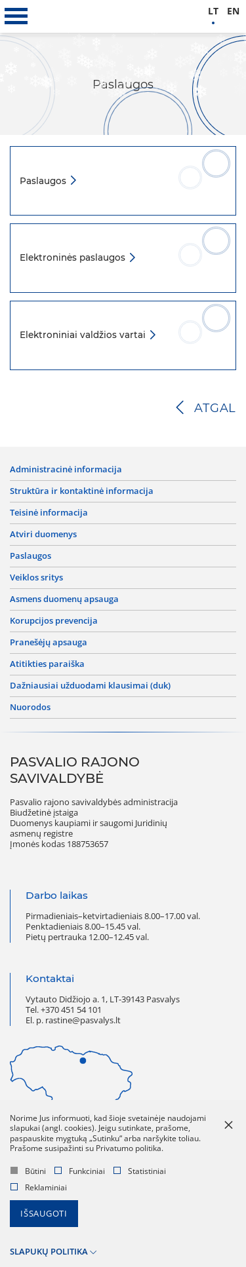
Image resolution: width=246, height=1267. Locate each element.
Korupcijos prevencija (54, 621)
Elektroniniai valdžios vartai (84, 335)
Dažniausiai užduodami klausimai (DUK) (90, 686)
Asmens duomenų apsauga (64, 599)
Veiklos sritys (36, 578)
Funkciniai (79, 1171)
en (233, 11)
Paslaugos (44, 181)
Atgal (215, 408)
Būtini (28, 1171)
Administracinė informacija (66, 469)
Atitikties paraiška (47, 664)
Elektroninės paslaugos (74, 257)
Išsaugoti (44, 1213)
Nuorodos (30, 707)
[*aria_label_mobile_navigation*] (16, 16)
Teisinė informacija (49, 513)
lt (213, 11)
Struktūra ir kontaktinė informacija (82, 491)
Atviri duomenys (43, 534)
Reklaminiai (38, 1187)
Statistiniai (139, 1171)
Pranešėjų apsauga (48, 642)
